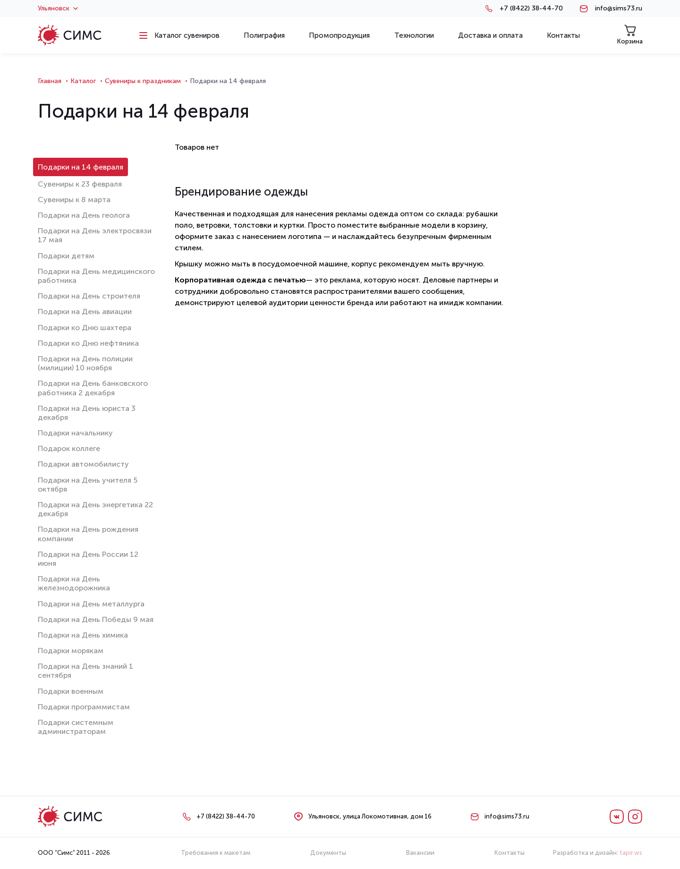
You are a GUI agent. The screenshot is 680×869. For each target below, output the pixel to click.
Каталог (83, 81)
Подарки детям (66, 255)
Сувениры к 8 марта (74, 199)
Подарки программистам (84, 706)
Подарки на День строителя (89, 295)
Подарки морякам (70, 650)
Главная (49, 81)
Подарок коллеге (69, 448)
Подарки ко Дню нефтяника (88, 343)
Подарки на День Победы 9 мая (95, 619)
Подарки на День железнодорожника (74, 583)
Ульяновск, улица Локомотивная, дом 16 (370, 816)
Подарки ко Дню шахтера (84, 327)
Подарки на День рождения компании (88, 534)
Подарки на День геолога (84, 215)
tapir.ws (631, 852)
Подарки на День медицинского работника (96, 276)
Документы (328, 852)
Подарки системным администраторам (75, 727)
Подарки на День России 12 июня (88, 559)
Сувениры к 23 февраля (80, 183)
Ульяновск (58, 8)
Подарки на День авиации (85, 311)
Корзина (630, 35)
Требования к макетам (215, 852)
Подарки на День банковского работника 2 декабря (93, 388)
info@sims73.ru (618, 8)
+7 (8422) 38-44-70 (531, 8)
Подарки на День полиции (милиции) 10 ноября (85, 363)
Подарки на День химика (83, 634)
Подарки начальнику (75, 432)
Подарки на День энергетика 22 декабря (95, 509)
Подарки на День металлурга (91, 603)
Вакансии (420, 852)
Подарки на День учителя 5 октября (87, 485)
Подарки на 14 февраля (80, 166)
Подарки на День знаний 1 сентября (85, 671)
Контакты (509, 852)
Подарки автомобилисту (83, 464)
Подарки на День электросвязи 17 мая (95, 235)
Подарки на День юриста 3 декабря (87, 413)
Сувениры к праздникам (143, 81)
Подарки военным (70, 691)
